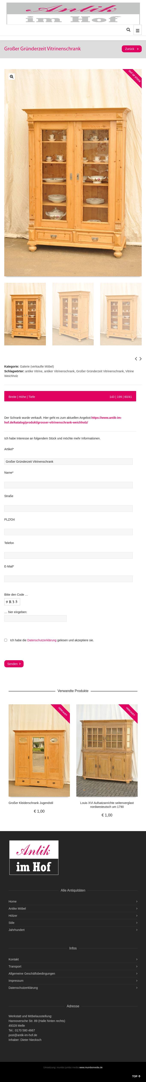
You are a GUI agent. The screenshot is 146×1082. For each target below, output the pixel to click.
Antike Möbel (17, 908)
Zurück (129, 49)
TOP (136, 1076)
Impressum (16, 980)
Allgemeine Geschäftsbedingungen (32, 973)
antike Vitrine (33, 371)
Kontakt (14, 959)
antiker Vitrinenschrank (59, 371)
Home (13, 901)
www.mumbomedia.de (90, 1067)
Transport (15, 966)
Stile (11, 922)
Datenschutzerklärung (41, 640)
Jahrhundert (17, 930)
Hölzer (13, 915)
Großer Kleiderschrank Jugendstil (31, 803)
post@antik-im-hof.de (23, 1035)
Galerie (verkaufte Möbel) (37, 366)
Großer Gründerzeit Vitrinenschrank (100, 371)
